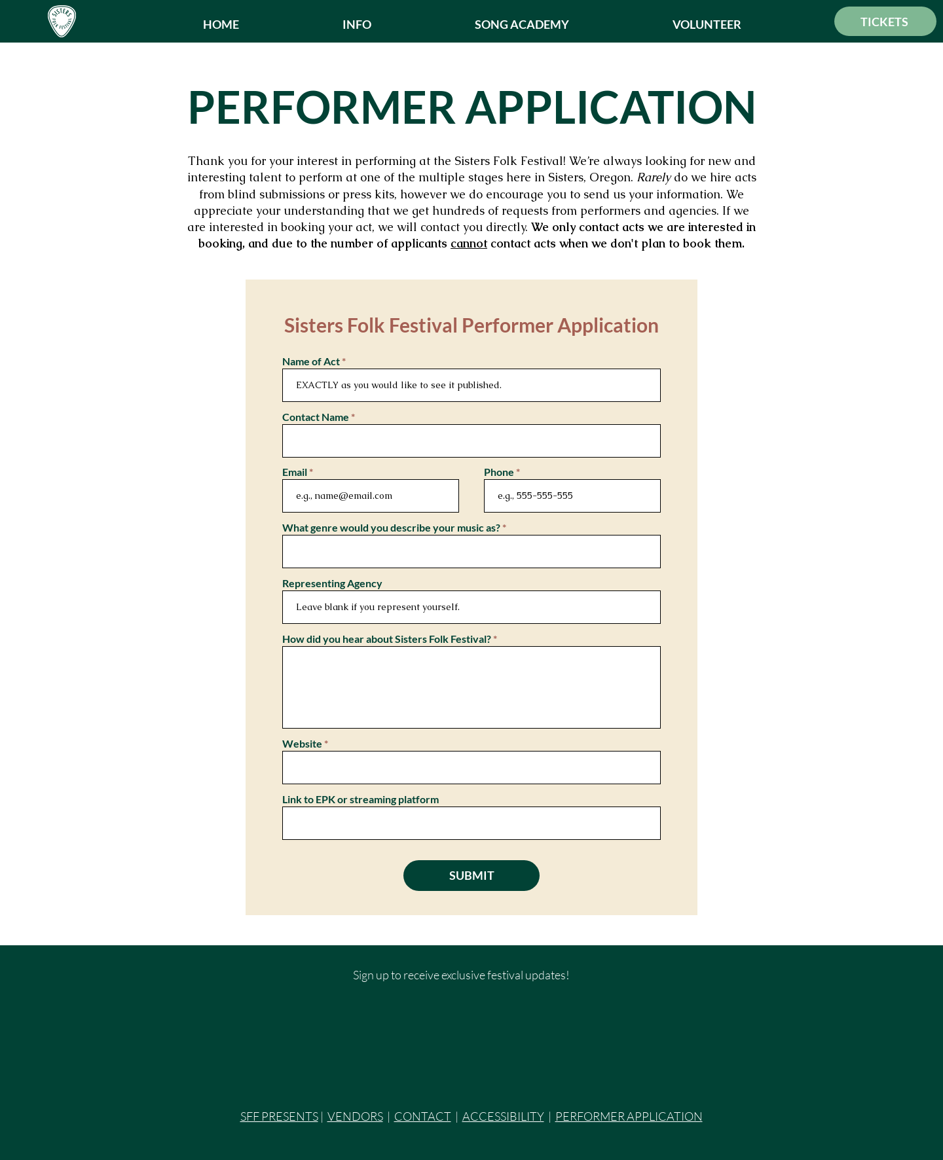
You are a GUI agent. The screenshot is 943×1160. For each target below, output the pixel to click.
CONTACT (422, 1116)
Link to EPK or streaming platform (360, 799)
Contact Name (315, 417)
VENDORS (355, 1116)
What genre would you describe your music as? (391, 527)
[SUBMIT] (471, 875)
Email (294, 472)
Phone (499, 472)
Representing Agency (332, 583)
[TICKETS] (885, 21)
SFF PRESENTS (279, 1116)
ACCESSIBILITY (503, 1116)
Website (302, 743)
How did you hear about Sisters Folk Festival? (386, 639)
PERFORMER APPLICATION (629, 1116)
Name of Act (311, 361)
